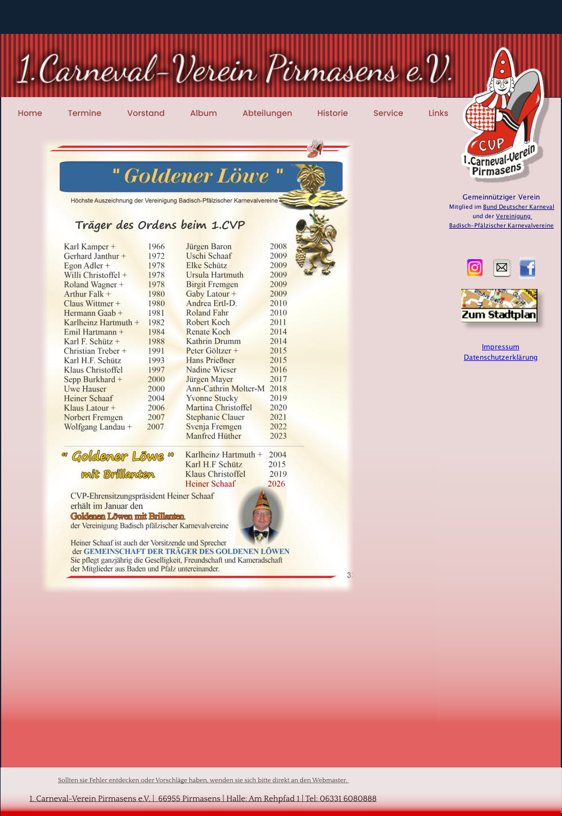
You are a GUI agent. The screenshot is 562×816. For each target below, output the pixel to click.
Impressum (500, 347)
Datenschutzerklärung (500, 357)
